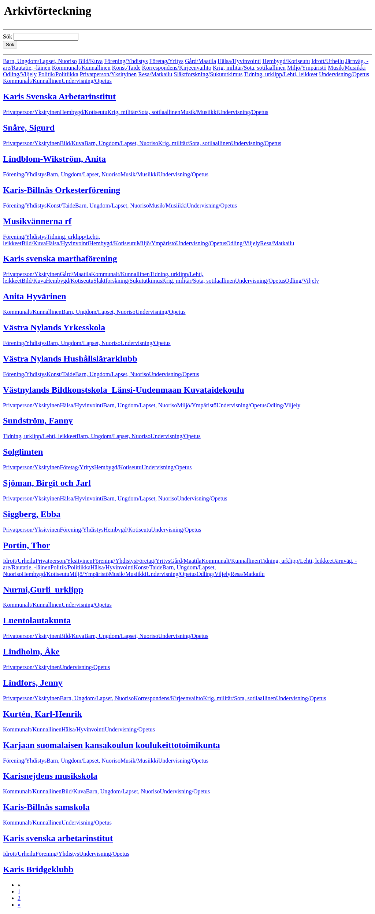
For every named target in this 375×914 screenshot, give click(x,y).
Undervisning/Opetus (344, 74)
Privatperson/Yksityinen (108, 74)
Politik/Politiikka (58, 74)
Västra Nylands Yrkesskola (54, 327)
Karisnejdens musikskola (50, 776)
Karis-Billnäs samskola (46, 807)
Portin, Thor (26, 545)
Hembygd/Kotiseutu (286, 61)
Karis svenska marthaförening (60, 258)
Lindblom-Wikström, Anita (54, 159)
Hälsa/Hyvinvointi (239, 61)
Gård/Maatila (200, 61)
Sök (7, 36)
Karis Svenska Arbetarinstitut (59, 96)
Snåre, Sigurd (29, 127)
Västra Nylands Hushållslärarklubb (70, 358)
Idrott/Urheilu (327, 61)
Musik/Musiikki (347, 68)
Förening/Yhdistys (126, 61)
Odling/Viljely (20, 74)
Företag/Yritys (166, 61)
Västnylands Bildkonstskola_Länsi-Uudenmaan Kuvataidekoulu (123, 389)
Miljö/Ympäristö (307, 68)
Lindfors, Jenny (33, 682)
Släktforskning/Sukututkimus (208, 74)
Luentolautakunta (37, 620)
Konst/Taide (126, 68)
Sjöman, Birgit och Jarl (47, 483)
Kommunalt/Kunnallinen (81, 68)
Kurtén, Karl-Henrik (42, 714)
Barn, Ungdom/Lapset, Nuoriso (40, 61)
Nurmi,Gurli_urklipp (43, 589)
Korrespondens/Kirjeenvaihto (176, 68)
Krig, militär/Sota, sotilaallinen (249, 68)
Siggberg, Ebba (31, 514)
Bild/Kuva (90, 61)
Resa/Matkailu (155, 74)
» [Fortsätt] (19, 905)
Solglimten (23, 451)
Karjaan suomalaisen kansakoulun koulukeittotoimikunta (111, 745)
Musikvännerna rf (37, 221)
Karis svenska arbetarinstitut (58, 838)
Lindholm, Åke (31, 651)
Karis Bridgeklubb (38, 869)
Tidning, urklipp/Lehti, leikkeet (281, 74)
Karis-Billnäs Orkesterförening (61, 190)
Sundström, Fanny (38, 420)
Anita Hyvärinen (34, 296)
